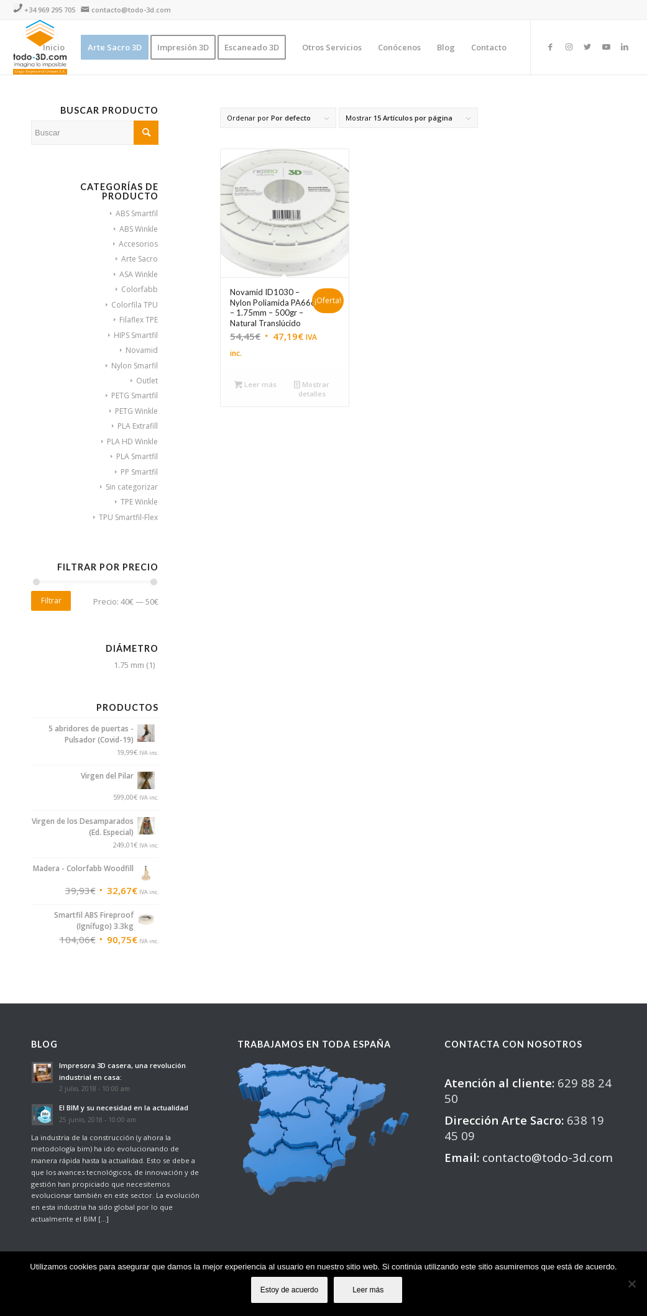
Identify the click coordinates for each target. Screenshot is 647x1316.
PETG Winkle (136, 411)
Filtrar (51, 600)
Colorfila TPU (134, 304)
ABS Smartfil (137, 213)
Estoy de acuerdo (289, 1290)
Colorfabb (139, 289)
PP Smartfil (139, 472)
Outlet (147, 380)
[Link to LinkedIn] (624, 46)
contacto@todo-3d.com (131, 9)
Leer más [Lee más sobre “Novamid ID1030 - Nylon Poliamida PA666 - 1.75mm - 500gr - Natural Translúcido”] (255, 384)
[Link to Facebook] (550, 46)
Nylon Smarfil (134, 365)
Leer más (367, 1290)
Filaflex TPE (138, 319)
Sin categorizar (132, 487)
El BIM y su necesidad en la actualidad (123, 1107)
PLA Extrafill (137, 426)
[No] (631, 1283)
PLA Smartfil (137, 456)
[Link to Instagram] (568, 46)
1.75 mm (129, 664)
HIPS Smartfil (136, 335)
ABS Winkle (138, 229)
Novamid (142, 350)
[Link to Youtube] (606, 46)
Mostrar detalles (311, 388)
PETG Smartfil (134, 395)
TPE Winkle (139, 501)
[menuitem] (54, 47)
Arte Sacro (139, 259)
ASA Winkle (138, 274)
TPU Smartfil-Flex (128, 517)
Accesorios (138, 244)
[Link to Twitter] (587, 46)
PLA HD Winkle (132, 441)
